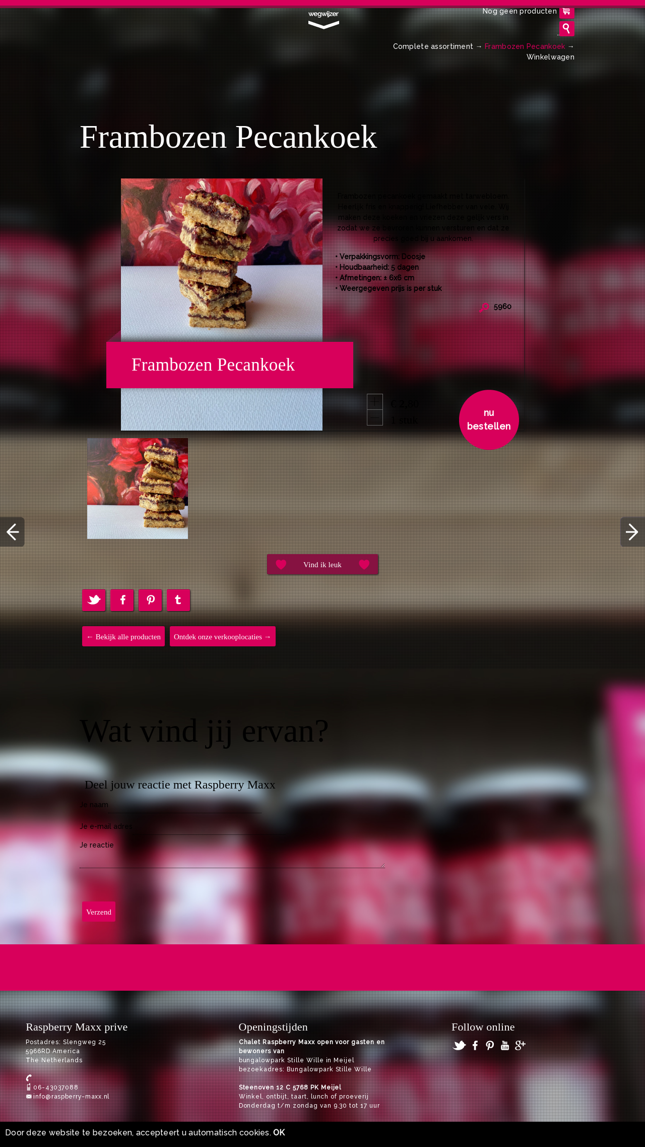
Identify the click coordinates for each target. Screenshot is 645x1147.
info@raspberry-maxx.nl (71, 1096)
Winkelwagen (550, 57)
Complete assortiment (433, 46)
